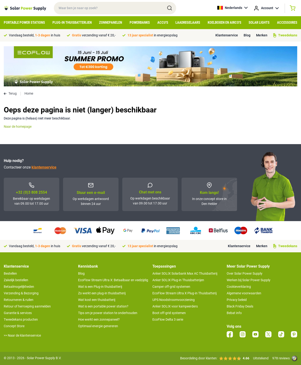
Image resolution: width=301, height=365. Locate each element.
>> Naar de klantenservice (22, 335)
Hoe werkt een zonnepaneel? (99, 319)
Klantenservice (226, 35)
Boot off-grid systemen (169, 313)
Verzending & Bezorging (21, 293)
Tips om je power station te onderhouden (107, 313)
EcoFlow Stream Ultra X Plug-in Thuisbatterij (184, 293)
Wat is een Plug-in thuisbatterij (100, 286)
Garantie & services (18, 313)
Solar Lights (259, 22)
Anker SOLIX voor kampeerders (175, 306)
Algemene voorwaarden (244, 293)
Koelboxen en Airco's (224, 22)
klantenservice (44, 167)
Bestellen (10, 273)
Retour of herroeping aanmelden (27, 306)
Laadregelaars (187, 22)
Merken (261, 35)
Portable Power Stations (24, 22)
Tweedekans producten (21, 319)
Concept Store (14, 326)
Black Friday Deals (240, 306)
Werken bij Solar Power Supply (248, 280)
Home (28, 93)
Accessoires (287, 22)
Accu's (162, 22)
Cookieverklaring (239, 286)
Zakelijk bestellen (16, 280)
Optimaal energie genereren (98, 326)
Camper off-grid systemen (171, 286)
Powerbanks (140, 22)
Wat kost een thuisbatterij (96, 300)
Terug (10, 93)
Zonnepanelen (110, 22)
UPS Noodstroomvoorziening (173, 300)
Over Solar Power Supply (244, 273)
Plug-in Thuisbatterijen (72, 22)
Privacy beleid (237, 300)
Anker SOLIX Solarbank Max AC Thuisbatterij (184, 273)
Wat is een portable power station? (103, 306)
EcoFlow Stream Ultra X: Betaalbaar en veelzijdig (113, 280)
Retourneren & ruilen (18, 300)
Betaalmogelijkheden (19, 286)
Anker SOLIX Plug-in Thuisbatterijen (178, 280)
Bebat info (234, 313)
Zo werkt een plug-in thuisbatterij (102, 293)
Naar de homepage (18, 126)
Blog (247, 35)
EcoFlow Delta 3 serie (167, 319)
